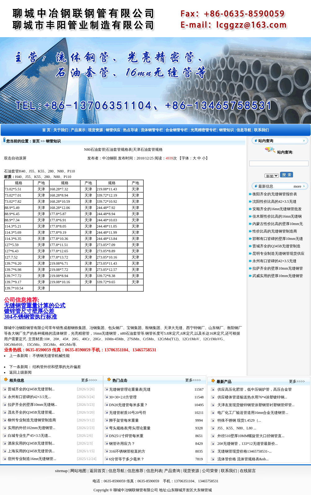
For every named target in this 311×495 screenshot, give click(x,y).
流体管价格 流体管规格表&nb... (243, 459)
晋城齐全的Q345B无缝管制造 (276, 246)
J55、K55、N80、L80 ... (236, 428)
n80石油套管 (130, 333)
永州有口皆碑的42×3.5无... (29, 397)
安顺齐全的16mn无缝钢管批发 (277, 209)
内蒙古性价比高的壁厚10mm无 (277, 224)
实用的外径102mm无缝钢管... (31, 428)
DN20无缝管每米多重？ (128, 405)
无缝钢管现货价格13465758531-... (244, 451)
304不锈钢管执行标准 (30, 317)
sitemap (61, 470)
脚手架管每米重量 (123, 420)
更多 (85, 380)
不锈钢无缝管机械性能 (51, 356)
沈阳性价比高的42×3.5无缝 (274, 201)
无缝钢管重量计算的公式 (34, 305)
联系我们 (229, 470)
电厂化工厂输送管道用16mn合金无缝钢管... (252, 412)
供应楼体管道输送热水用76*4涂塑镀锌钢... (252, 397)
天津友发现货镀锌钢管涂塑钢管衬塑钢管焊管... (256, 405)
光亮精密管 (80, 333)
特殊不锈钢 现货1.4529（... (239, 420)
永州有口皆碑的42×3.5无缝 (274, 261)
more (297, 186)
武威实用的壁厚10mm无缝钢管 (277, 276)
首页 (36, 141)
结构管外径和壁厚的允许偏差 (57, 367)
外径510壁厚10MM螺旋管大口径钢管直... (250, 436)
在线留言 (248, 470)
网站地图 (78, 470)
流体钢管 (59, 333)
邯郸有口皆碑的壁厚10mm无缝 (277, 239)
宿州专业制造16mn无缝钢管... (32, 459)
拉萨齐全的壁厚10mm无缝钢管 (277, 268)
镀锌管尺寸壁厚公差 (29, 311)
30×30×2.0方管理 (122, 397)
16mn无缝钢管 (104, 333)
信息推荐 (134, 470)
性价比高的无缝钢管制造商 (274, 231)
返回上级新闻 (20, 372)
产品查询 (172, 470)
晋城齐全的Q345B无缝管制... (31, 389)
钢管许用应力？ (121, 443)
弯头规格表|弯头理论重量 (129, 428)
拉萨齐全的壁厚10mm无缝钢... (32, 404)
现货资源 (191, 470)
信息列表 (154, 470)
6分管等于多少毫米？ (126, 459)
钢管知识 (53, 141)
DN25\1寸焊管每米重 (125, 436)
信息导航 (116, 470)
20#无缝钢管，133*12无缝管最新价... (247, 443)
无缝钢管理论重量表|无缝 (129, 389)
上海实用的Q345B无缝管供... (31, 451)
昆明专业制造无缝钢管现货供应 (278, 253)
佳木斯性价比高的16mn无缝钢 (277, 216)
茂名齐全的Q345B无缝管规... (31, 412)
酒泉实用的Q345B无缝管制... (31, 443)
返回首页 (96, 470)
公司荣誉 (210, 470)
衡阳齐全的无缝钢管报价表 (274, 194)
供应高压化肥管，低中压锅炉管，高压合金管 (254, 389)
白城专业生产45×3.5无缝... (29, 435)
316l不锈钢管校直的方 (126, 451)
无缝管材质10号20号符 (127, 412)
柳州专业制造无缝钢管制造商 (32, 420)
